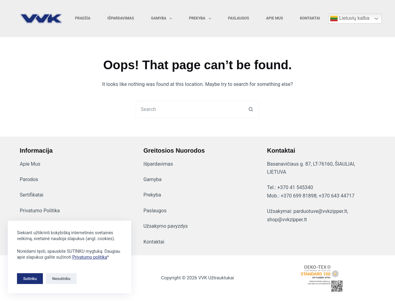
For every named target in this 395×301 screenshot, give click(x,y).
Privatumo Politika (40, 211)
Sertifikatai (31, 195)
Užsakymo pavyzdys (165, 226)
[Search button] (250, 109)
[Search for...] (189, 109)
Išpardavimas (120, 18)
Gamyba (162, 18)
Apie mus (274, 18)
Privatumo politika (89, 257)
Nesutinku (61, 278)
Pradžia (82, 18)
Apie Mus (30, 164)
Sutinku (30, 278)
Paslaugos (238, 18)
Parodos (29, 179)
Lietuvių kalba (349, 18)
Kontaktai (310, 18)
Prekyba (201, 18)
